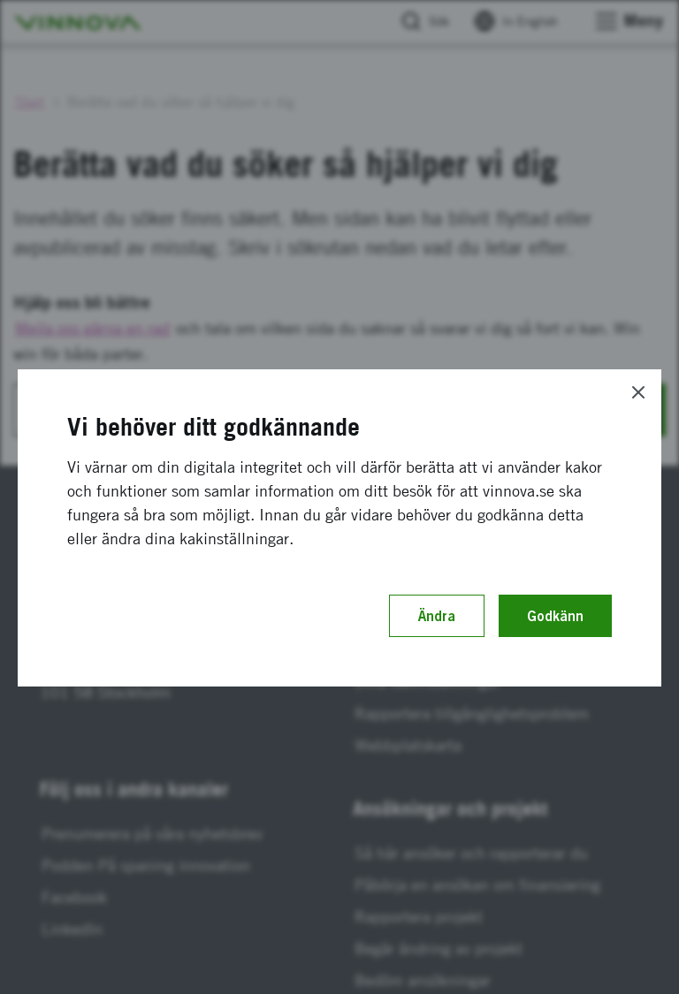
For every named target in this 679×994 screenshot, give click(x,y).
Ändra (436, 616)
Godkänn (555, 616)
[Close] (638, 392)
